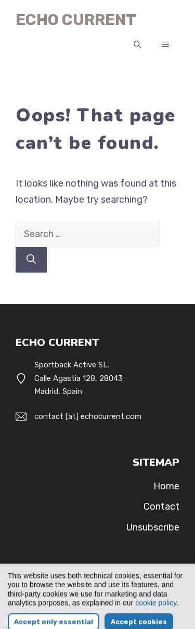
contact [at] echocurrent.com (87, 416)
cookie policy (155, 613)
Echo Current (76, 19)
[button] (137, 44)
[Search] (31, 260)
